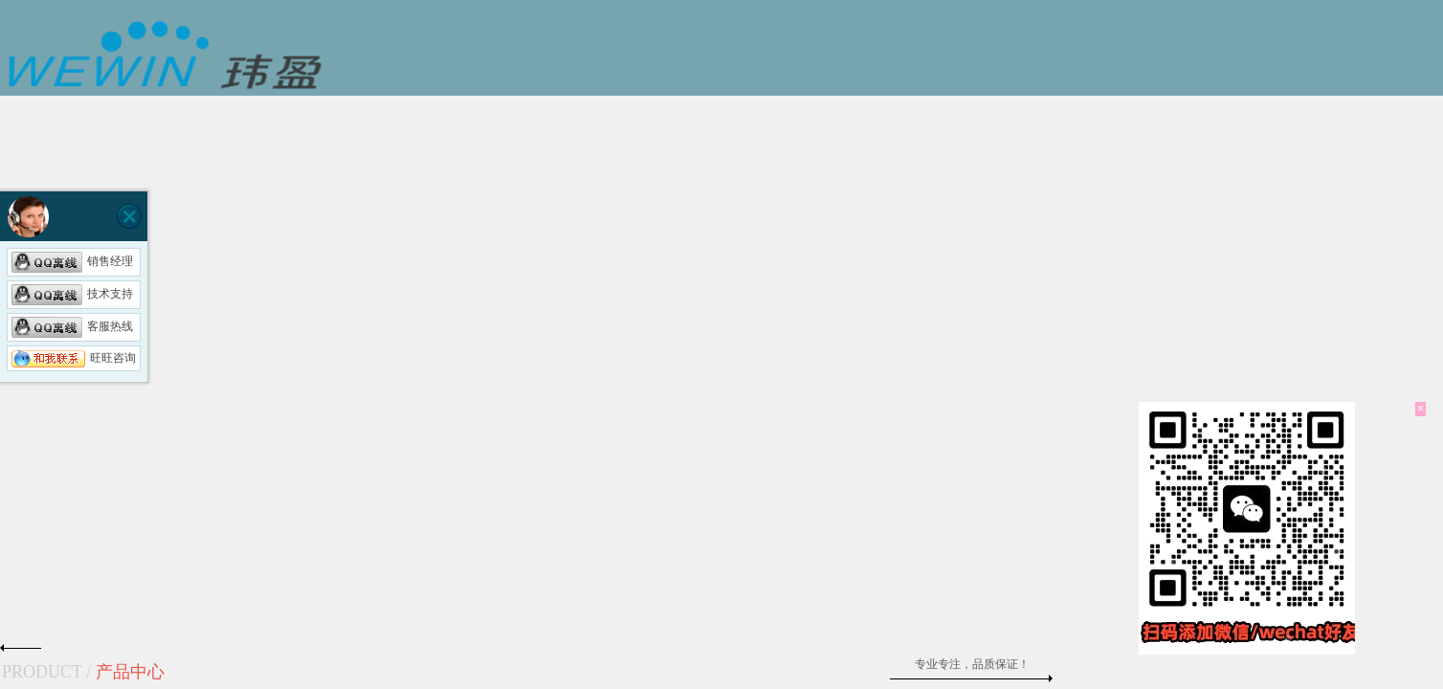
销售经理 (72, 261)
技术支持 (72, 293)
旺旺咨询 (73, 358)
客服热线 (72, 326)
